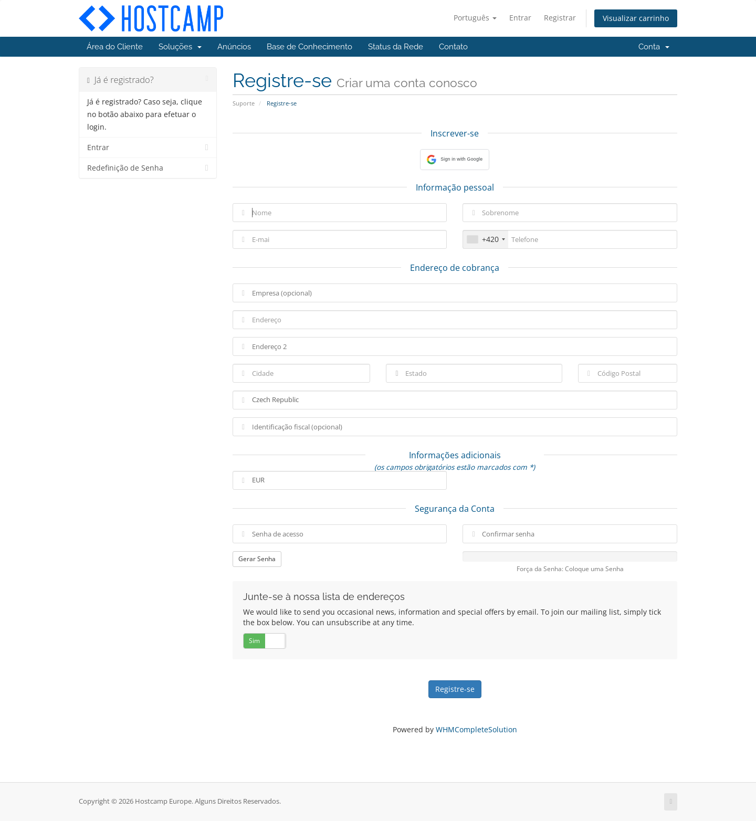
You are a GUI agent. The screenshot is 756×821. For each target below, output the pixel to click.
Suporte (244, 103)
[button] (454, 159)
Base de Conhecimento (309, 46)
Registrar (560, 18)
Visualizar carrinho (636, 18)
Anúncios (234, 46)
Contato (453, 46)
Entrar (520, 18)
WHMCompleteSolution (476, 729)
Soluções (180, 46)
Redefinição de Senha (147, 168)
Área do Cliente (115, 46)
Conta (653, 46)
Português (475, 18)
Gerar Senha (257, 558)
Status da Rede (395, 46)
